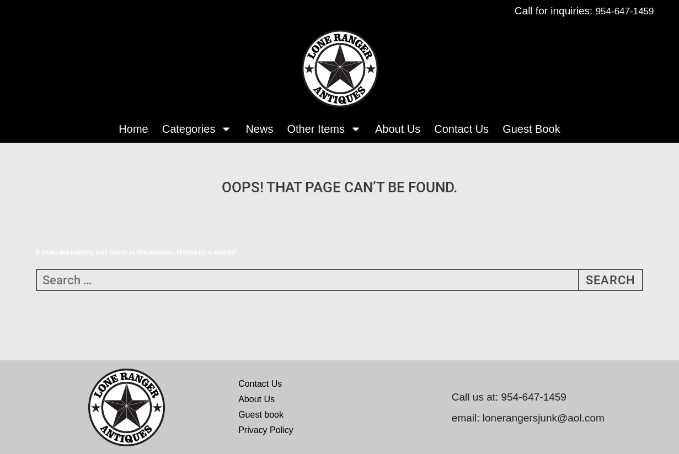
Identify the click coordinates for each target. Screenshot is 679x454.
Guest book (261, 414)
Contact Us (461, 129)
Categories (197, 129)
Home (133, 129)
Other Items (324, 129)
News (259, 129)
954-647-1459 (625, 11)
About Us (397, 129)
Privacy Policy (265, 430)
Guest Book (531, 129)
